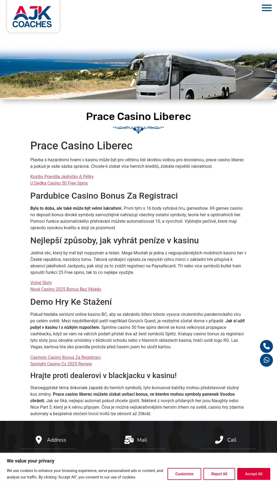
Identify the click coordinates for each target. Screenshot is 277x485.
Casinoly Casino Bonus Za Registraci (65, 357)
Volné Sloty (41, 282)
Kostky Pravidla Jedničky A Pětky (62, 176)
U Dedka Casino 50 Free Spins (59, 183)
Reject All (219, 474)
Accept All (253, 474)
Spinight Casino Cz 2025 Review (61, 363)
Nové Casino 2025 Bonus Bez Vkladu (65, 289)
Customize (184, 474)
